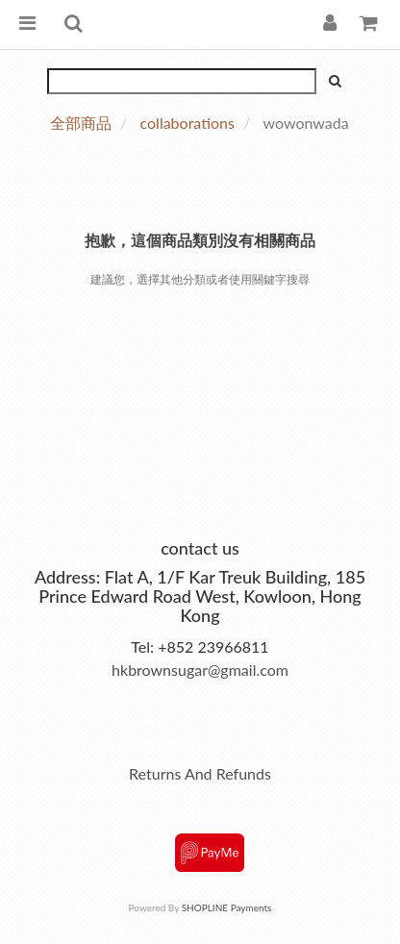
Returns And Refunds (200, 773)
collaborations (187, 122)
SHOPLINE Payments (227, 907)
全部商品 (81, 122)
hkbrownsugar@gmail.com (200, 669)
